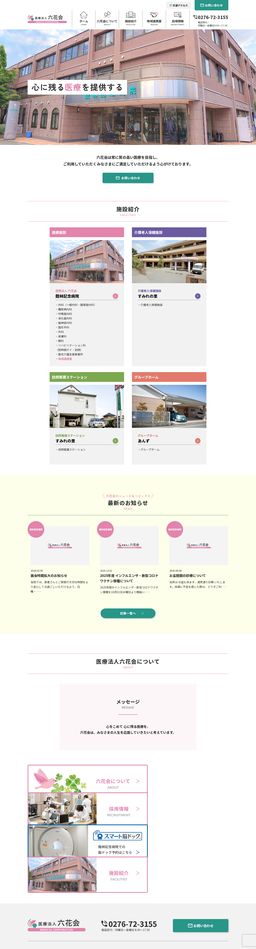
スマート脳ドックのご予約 (155, 914)
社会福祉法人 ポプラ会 (202, 905)
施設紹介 (86, 897)
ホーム (32, 897)
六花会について (58, 897)
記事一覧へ (132, 613)
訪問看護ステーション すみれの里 (102, 915)
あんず (169, 441)
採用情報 (142, 909)
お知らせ (142, 903)
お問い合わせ (128, 178)
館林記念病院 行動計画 (71, 938)
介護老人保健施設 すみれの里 (100, 910)
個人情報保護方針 (40, 938)
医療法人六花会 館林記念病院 (100, 905)
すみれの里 (169, 297)
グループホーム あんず (96, 920)
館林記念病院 (86, 297)
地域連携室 (65, 360)
